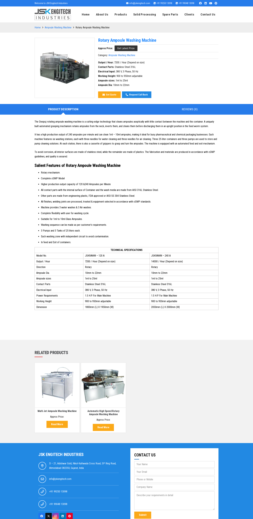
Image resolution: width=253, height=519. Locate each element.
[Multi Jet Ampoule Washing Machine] (57, 385)
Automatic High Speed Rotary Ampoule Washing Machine (103, 413)
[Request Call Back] (136, 94)
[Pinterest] (215, 3)
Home (38, 27)
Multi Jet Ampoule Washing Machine (57, 411)
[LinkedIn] (205, 3)
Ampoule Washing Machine (58, 27)
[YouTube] (210, 3)
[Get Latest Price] (126, 48)
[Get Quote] (109, 94)
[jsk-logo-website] (53, 14)
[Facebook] (200, 3)
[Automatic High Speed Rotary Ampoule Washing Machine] (103, 385)
